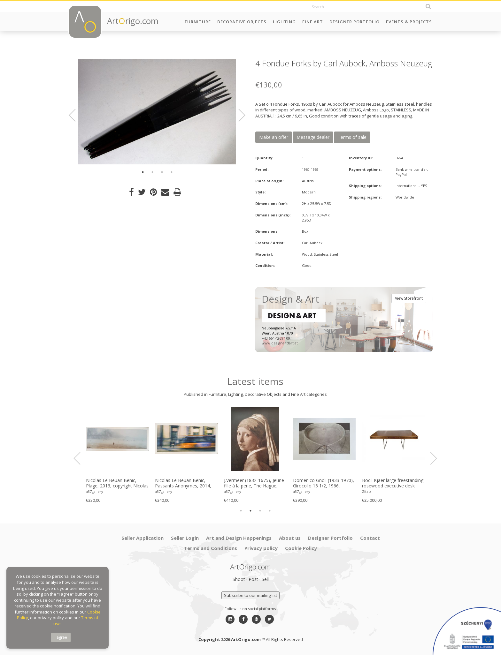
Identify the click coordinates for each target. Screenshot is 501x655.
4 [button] (171, 172)
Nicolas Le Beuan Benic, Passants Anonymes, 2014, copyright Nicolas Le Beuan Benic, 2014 (183, 483)
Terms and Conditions (210, 548)
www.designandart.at (280, 343)
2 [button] (152, 172)
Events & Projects (409, 22)
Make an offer (273, 137)
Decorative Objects (241, 22)
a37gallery (94, 491)
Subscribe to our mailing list (250, 595)
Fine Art (312, 22)
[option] (157, 111)
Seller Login (185, 538)
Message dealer (313, 137)
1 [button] (143, 172)
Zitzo (366, 491)
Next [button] (238, 115)
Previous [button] (76, 115)
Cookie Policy (301, 548)
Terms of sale (352, 137)
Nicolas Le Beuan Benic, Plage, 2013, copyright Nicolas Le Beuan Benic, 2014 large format (117, 483)
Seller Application (142, 538)
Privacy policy (261, 548)
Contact (370, 538)
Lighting (284, 22)
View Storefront (409, 298)
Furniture (198, 22)
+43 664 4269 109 (276, 338)
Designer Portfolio (354, 22)
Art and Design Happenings (239, 538)
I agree (61, 637)
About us (290, 538)
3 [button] (162, 172)
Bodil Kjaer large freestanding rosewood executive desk (392, 483)
